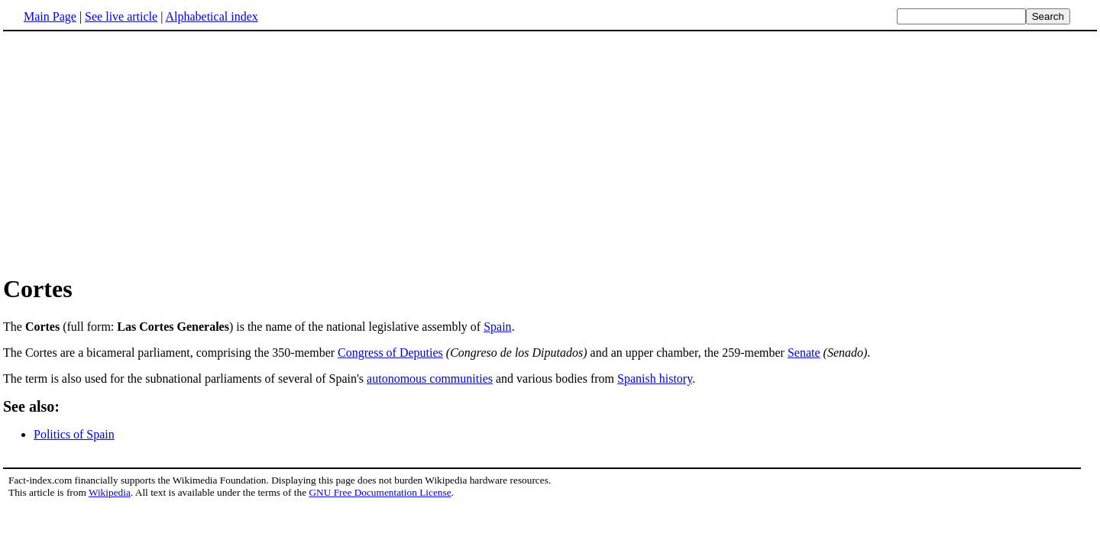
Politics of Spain (74, 434)
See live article (121, 16)
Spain (497, 326)
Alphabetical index (211, 16)
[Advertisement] (131, 152)
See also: (31, 406)
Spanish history (654, 378)
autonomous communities (430, 378)
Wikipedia (110, 492)
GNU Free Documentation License (380, 492)
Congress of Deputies (390, 352)
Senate (804, 352)
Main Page (50, 16)
